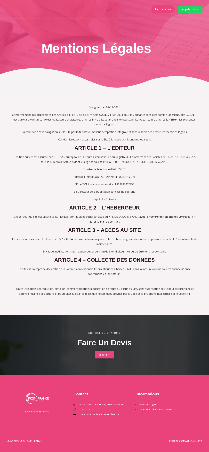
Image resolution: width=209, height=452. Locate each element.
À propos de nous (96, 9)
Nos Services (120, 9)
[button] (190, 9)
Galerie (141, 9)
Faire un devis (163, 9)
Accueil (76, 9)
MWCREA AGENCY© (191, 441)
